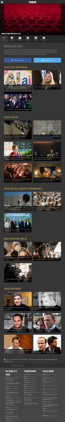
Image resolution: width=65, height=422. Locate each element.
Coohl (44, 388)
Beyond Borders (27, 370)
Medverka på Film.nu (47, 377)
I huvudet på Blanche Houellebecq (12, 378)
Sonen (25, 386)
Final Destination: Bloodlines (11, 405)
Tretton (25, 384)
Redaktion (45, 375)
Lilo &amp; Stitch (9, 415)
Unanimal (8, 384)
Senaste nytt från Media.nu (15, 67)
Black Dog (8, 373)
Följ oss (44, 381)
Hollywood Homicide (28, 390)
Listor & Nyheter (11, 116)
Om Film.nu (45, 370)
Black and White (27, 393)
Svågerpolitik (45, 411)
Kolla (44, 397)
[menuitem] (2, 361)
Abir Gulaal (8, 392)
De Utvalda (26, 382)
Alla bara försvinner (28, 395)
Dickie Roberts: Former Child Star (30, 399)
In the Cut (26, 380)
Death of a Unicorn (9, 394)
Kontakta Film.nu (46, 373)
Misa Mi (25, 372)
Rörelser (7, 382)
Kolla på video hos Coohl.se (15, 236)
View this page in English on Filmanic (13, 46)
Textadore (45, 404)
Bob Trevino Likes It (9, 375)
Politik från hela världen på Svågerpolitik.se (23, 187)
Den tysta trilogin (9, 396)
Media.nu (44, 406)
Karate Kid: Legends (10, 417)
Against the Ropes (27, 388)
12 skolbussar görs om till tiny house (50, 390)
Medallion (26, 374)
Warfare (7, 386)
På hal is (25, 376)
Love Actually (26, 378)
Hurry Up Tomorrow (10, 408)
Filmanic (44, 384)
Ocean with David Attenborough (12, 388)
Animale (7, 403)
